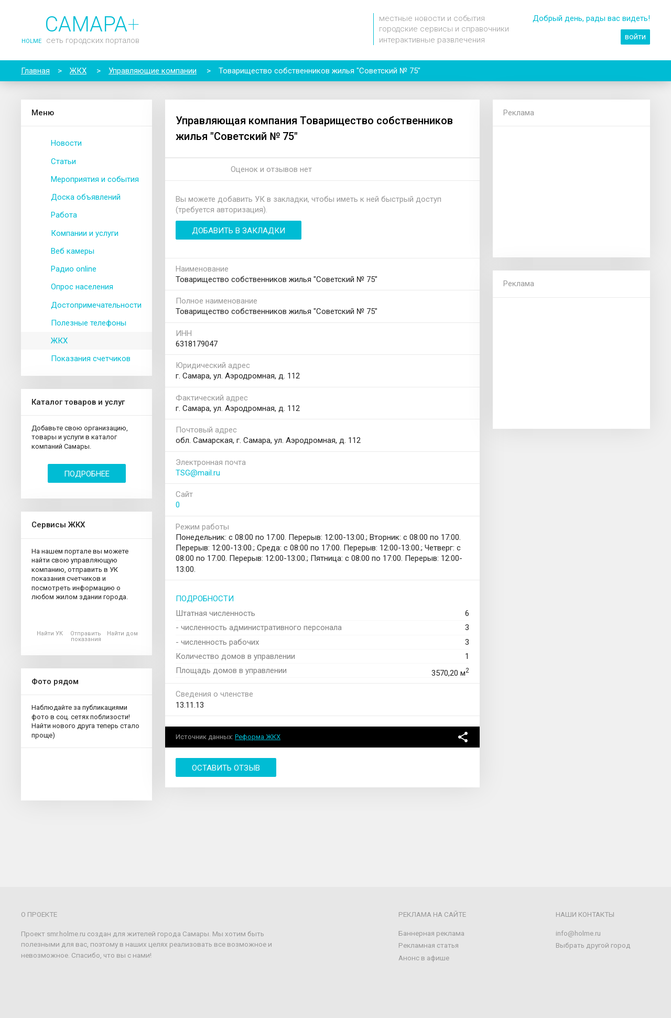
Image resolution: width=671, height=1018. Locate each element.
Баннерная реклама (431, 933)
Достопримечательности (96, 305)
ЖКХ (59, 340)
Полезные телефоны (88, 323)
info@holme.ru (578, 933)
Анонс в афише (423, 958)
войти (635, 36)
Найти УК (50, 633)
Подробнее (87, 474)
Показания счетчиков (91, 358)
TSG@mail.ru (198, 473)
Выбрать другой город (593, 945)
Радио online (73, 269)
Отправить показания (85, 636)
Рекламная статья (428, 945)
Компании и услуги (84, 233)
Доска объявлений (86, 197)
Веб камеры (72, 251)
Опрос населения (82, 286)
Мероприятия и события (95, 179)
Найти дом (122, 633)
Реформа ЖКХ (257, 737)
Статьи (63, 161)
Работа (64, 215)
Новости (66, 143)
